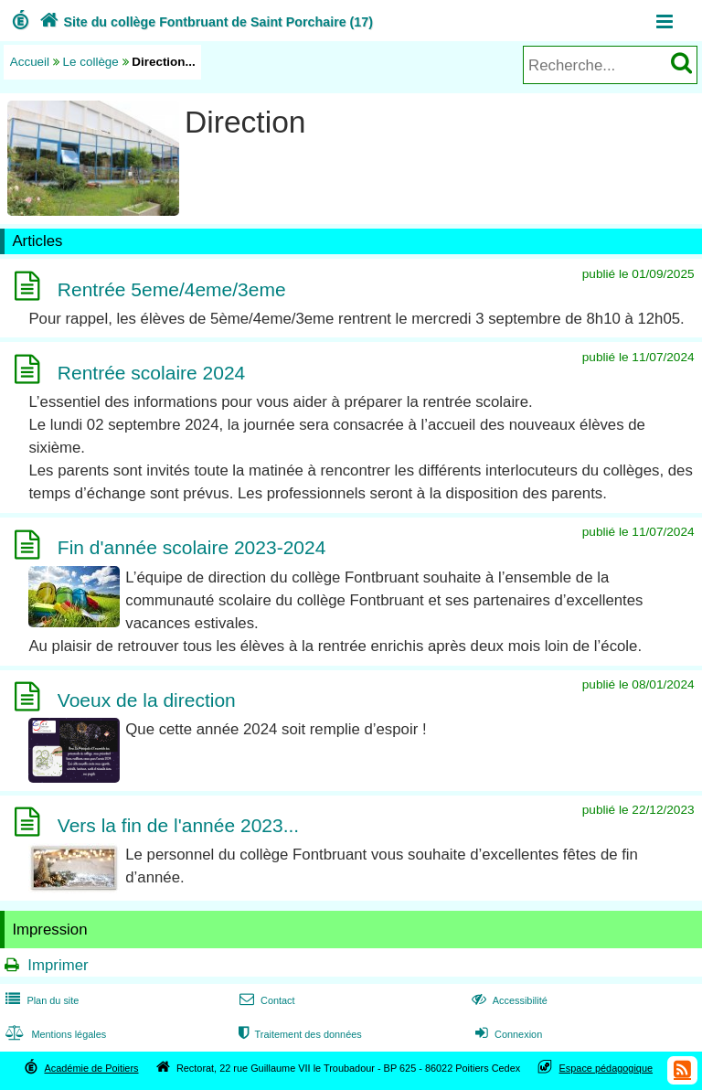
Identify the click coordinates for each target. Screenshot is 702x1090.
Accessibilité (508, 1000)
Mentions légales (54, 1034)
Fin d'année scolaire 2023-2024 (192, 548)
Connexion (507, 1034)
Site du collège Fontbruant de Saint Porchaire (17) (204, 22)
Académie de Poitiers (91, 1068)
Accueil (29, 62)
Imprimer (57, 965)
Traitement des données (298, 1034)
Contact (265, 1000)
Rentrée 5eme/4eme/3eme (172, 289)
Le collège (91, 62)
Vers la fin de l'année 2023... (178, 825)
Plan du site (40, 1000)
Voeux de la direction (147, 700)
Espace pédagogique (606, 1068)
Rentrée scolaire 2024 (151, 372)
